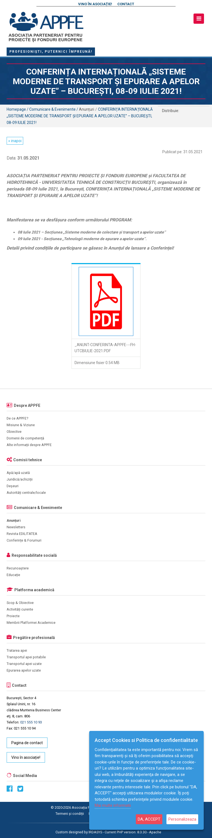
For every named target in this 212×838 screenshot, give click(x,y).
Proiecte (13, 616)
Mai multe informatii (113, 805)
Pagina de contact (27, 743)
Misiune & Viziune (21, 425)
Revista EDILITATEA (22, 534)
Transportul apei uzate (24, 664)
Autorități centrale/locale (26, 492)
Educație (13, 575)
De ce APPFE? (17, 418)
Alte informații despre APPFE (29, 445)
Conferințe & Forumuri (24, 540)
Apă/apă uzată (18, 473)
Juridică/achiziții (20, 479)
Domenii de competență (25, 438)
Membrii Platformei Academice (31, 622)
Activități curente (20, 609)
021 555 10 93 (31, 722)
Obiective (14, 431)
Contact (125, 4)
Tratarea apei (17, 650)
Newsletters (16, 527)
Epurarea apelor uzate (24, 670)
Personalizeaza (182, 819)
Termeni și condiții (69, 814)
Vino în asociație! (95, 4)
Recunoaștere (18, 568)
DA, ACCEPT (149, 819)
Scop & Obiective (20, 603)
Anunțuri (14, 520)
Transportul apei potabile (26, 657)
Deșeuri (12, 486)
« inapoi (15, 141)
